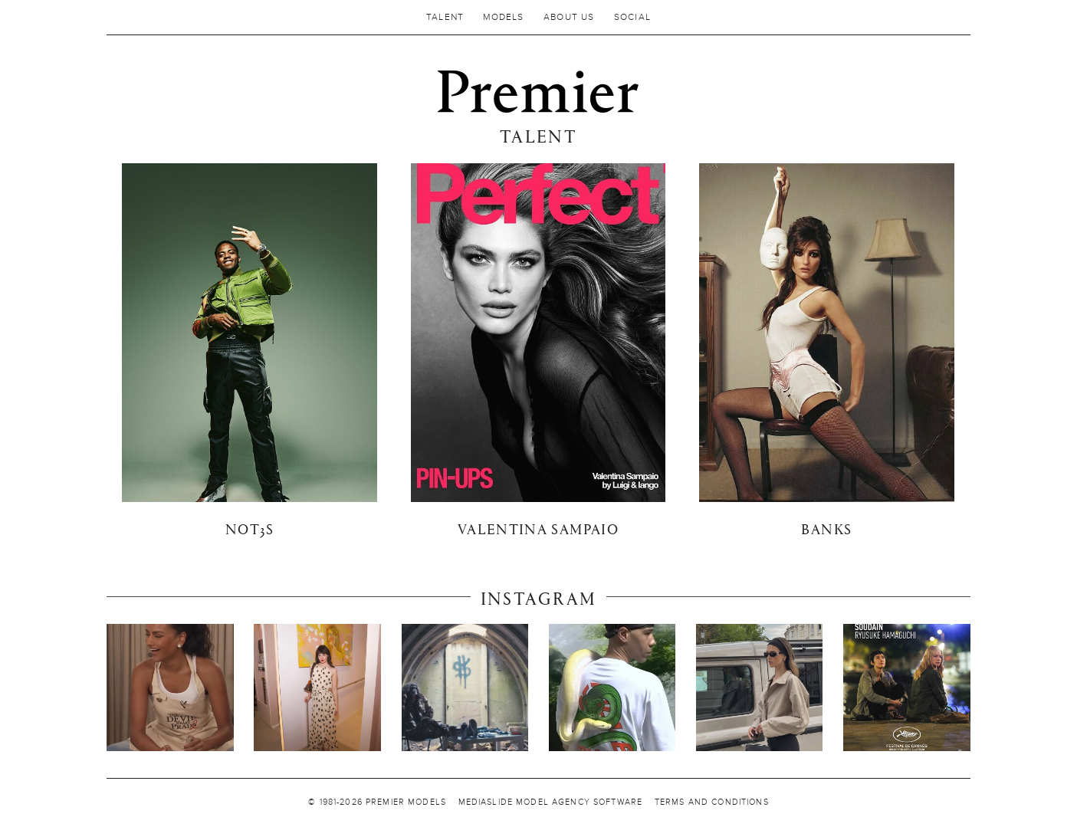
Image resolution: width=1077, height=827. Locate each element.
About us (569, 17)
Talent (445, 17)
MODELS (503, 17)
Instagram (539, 598)
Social (632, 17)
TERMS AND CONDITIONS (712, 802)
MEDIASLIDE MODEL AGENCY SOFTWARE (550, 802)
